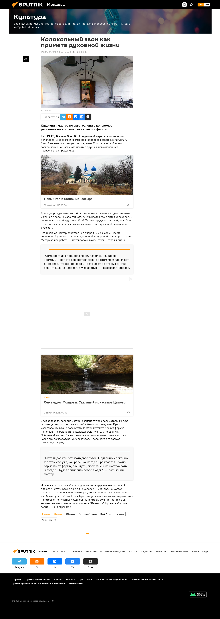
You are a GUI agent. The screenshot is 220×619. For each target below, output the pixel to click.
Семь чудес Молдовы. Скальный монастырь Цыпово (84, 404)
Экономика (75, 551)
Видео (206, 551)
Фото (47, 397)
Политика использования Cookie (147, 579)
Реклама (58, 579)
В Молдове (70, 514)
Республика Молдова (88, 514)
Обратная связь (77, 583)
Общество (58, 514)
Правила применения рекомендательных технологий (38, 583)
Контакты (70, 579)
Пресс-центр (85, 579)
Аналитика (161, 551)
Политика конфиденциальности (111, 579)
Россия (133, 551)
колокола (120, 514)
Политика (59, 551)
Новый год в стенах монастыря (68, 199)
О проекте (17, 579)
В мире (195, 551)
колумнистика (179, 551)
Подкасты (146, 551)
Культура (46, 514)
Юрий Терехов (106, 514)
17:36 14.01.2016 (48, 52)
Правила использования (38, 579)
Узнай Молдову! (49, 520)
